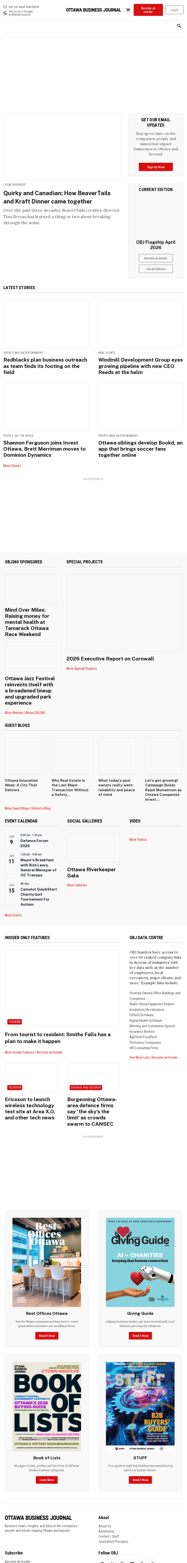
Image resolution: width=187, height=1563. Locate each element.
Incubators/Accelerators (147, 975)
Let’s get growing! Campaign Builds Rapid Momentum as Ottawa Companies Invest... (163, 755)
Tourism (15, 987)
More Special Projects (81, 658)
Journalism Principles (113, 1494)
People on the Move (18, 427)
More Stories (12, 455)
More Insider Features (20, 1018)
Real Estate (106, 347)
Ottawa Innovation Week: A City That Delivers (21, 751)
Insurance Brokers (142, 997)
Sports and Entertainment (23, 347)
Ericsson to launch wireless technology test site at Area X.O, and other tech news (30, 1069)
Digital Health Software (146, 986)
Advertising (106, 1484)
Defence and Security (86, 1053)
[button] (179, 26)
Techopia (15, 1053)
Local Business (14, 184)
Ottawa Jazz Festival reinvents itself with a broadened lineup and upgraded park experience (28, 662)
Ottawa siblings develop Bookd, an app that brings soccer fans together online (141, 436)
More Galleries (77, 843)
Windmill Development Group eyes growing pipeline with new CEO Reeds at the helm (138, 359)
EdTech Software (142, 980)
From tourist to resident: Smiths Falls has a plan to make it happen (57, 1003)
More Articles (14, 678)
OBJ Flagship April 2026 (156, 242)
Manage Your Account (20, 1520)
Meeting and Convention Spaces (152, 991)
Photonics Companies (145, 1008)
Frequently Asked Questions (24, 1525)
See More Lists (140, 1023)
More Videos (138, 805)
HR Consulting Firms (144, 1013)
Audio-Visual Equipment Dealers (152, 969)
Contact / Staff (108, 1489)
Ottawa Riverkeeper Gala (89, 834)
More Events (13, 881)
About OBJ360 (35, 678)
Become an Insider (49, 1018)
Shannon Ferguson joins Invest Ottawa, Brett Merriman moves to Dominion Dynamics (45, 439)
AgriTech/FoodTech (143, 1002)
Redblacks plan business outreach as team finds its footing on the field (43, 356)
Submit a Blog (40, 774)
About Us (104, 1479)
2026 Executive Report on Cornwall (115, 647)
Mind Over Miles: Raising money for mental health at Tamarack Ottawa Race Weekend (29, 605)
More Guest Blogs (17, 774)
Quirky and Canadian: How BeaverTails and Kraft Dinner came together (60, 201)
